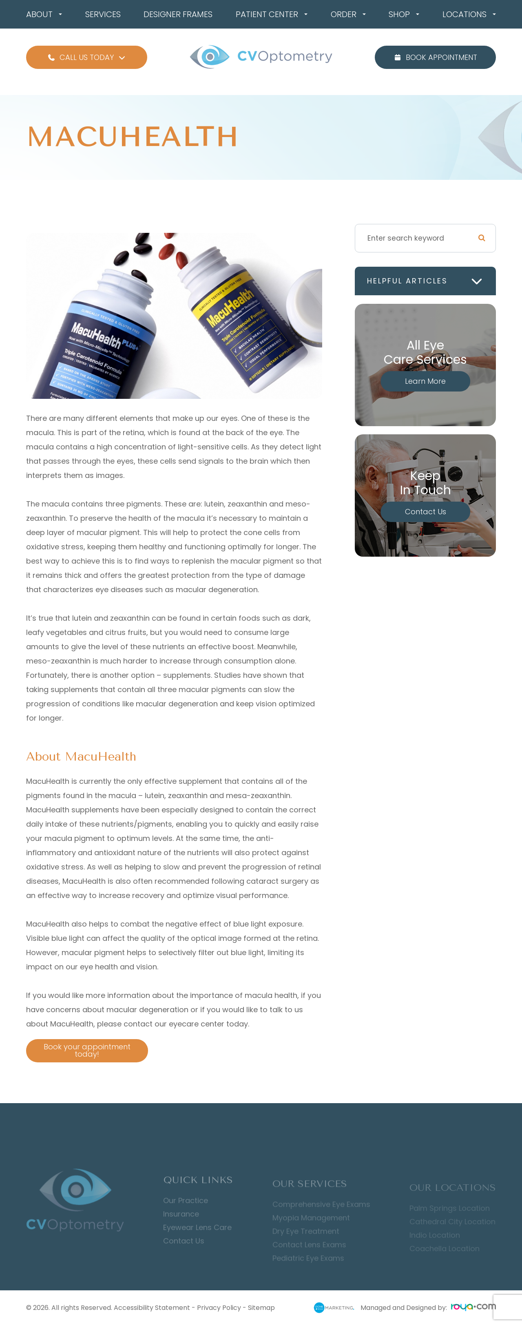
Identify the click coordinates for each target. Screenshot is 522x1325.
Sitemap (261, 1307)
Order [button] (348, 14)
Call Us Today (86, 57)
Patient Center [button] (271, 14)
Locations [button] (469, 14)
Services (103, 14)
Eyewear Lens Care (197, 1239)
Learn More (425, 381)
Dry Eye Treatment (305, 1242)
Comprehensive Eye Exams (321, 1215)
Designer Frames (178, 14)
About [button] (44, 14)
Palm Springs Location (449, 1217)
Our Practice (185, 1213)
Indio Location (434, 1244)
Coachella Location (444, 1257)
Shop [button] (404, 14)
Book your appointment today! (79, 1050)
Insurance (181, 1226)
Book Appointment (435, 57)
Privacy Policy (219, 1307)
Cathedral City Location (452, 1230)
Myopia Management (311, 1229)
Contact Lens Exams (309, 1256)
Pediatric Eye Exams (308, 1269)
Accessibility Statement (152, 1307)
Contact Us (425, 512)
